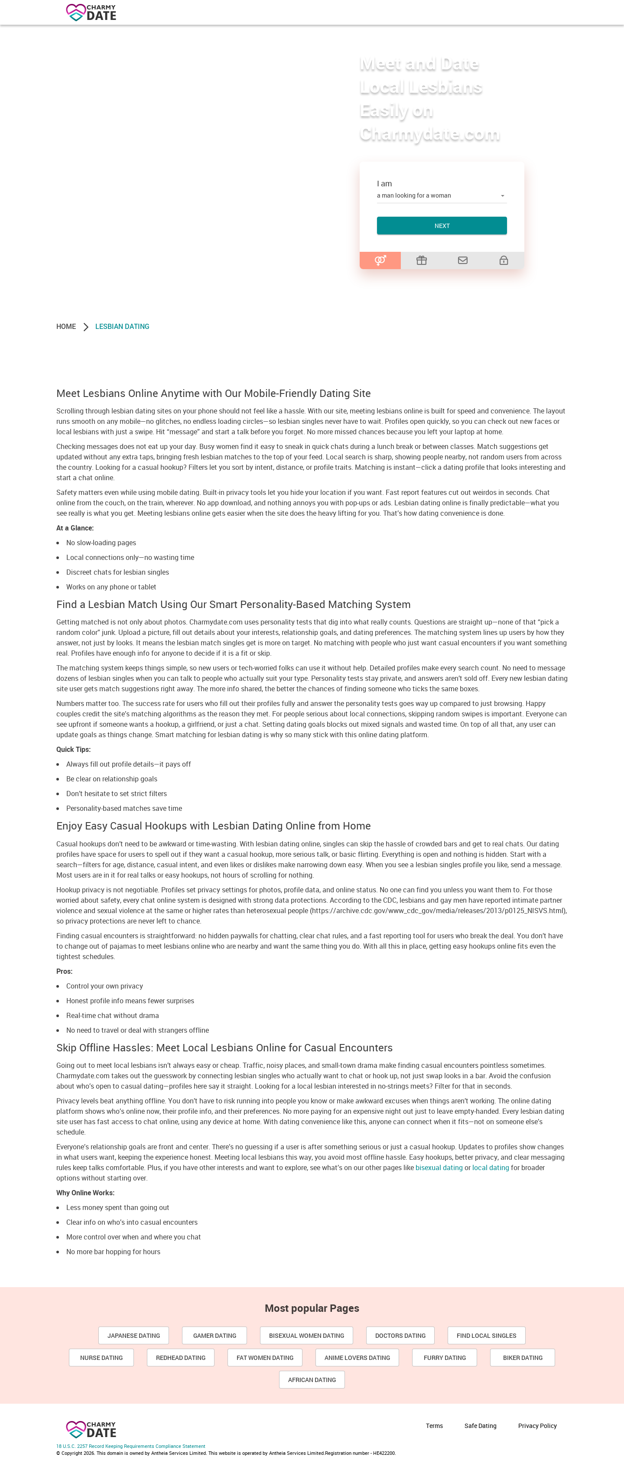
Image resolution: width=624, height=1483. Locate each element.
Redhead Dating (180, 1357)
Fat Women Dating (265, 1357)
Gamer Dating (214, 1335)
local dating (490, 1167)
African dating (312, 1380)
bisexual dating (439, 1167)
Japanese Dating (133, 1335)
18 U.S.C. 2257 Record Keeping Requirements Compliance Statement (130, 1446)
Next (442, 225)
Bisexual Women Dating (306, 1335)
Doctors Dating (400, 1335)
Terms (434, 1425)
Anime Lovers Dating (357, 1357)
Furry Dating (445, 1357)
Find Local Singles (487, 1335)
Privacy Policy (537, 1425)
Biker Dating (523, 1357)
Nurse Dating (101, 1357)
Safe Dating (481, 1425)
